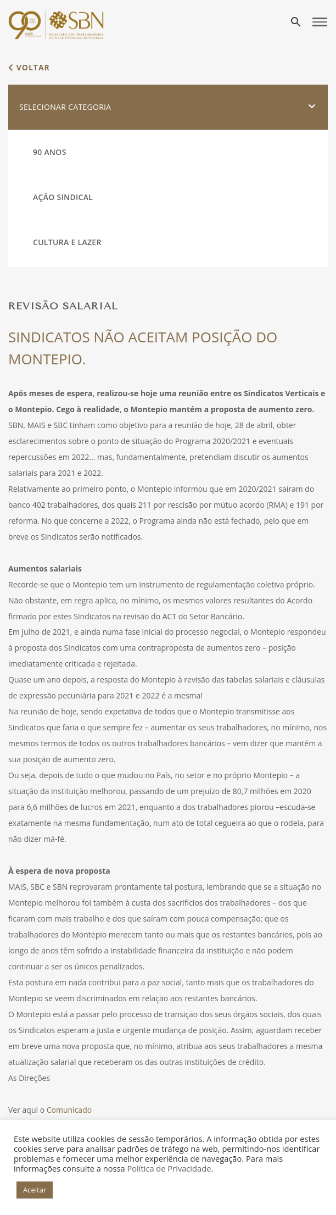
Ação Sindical (63, 197)
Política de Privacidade (169, 1168)
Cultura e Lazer (67, 242)
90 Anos (49, 152)
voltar (29, 67)
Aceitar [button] (34, 1190)
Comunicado (69, 1110)
